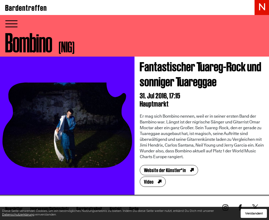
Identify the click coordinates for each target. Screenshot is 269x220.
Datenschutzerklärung (18, 215)
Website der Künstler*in (165, 170)
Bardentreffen (26, 8)
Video (149, 182)
